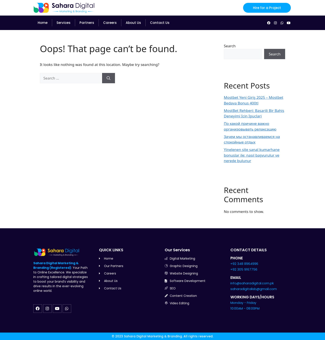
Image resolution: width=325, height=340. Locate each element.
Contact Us (160, 22)
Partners (86, 22)
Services (64, 22)
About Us (133, 22)
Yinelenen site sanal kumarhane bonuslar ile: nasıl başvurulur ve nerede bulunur (251, 155)
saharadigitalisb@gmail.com (253, 289)
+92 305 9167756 (243, 269)
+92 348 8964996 (244, 263)
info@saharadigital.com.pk (252, 283)
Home (43, 22)
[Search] (108, 78)
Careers (110, 22)
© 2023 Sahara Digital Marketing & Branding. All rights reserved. (162, 336)
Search (230, 45)
